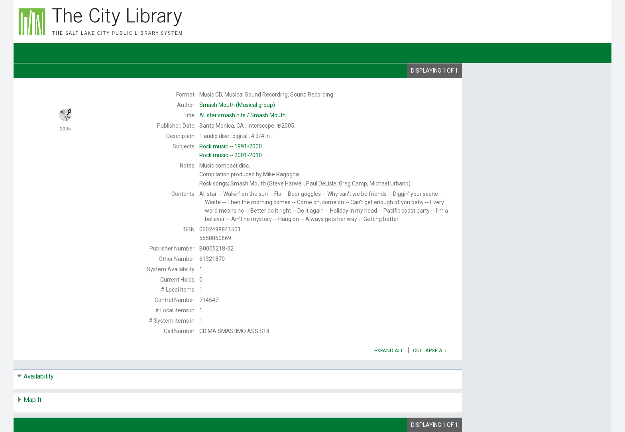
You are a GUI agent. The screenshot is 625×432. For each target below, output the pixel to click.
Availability (39, 376)
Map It (32, 400)
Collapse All (430, 350)
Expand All (389, 350)
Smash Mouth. (243, 115)
